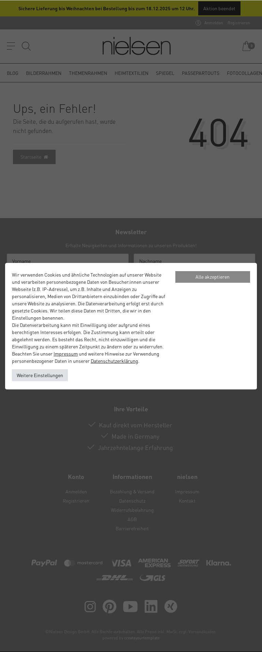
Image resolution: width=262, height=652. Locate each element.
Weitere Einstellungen (40, 375)
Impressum (66, 353)
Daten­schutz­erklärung (114, 361)
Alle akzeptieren (212, 277)
